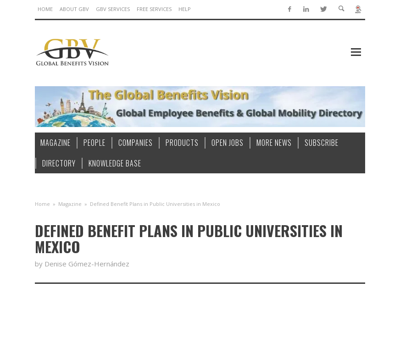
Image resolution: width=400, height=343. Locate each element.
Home (42, 203)
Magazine (70, 203)
